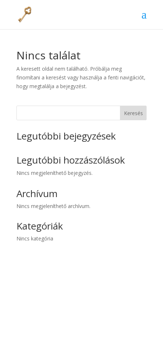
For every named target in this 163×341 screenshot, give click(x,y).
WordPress (113, 330)
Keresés (133, 113)
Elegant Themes (69, 330)
